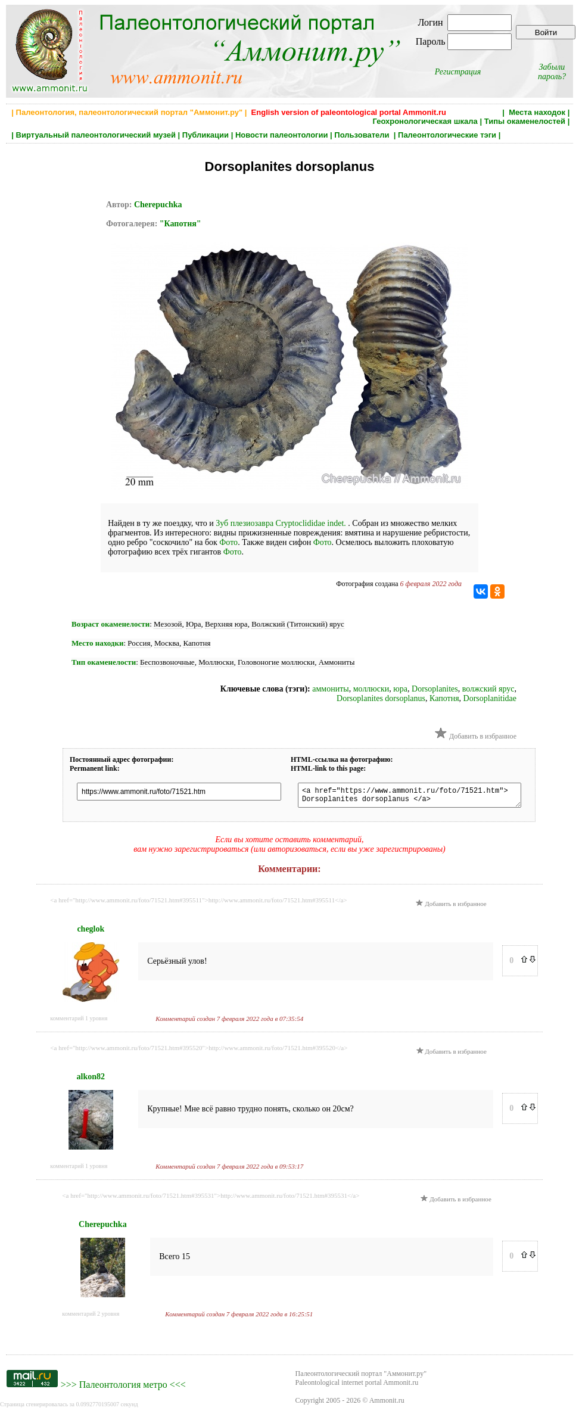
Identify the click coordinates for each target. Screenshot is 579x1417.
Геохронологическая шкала (424, 121)
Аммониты (337, 662)
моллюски (371, 688)
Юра (193, 623)
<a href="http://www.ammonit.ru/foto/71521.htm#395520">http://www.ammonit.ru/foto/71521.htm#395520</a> (198, 1051)
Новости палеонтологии (281, 134)
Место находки (97, 643)
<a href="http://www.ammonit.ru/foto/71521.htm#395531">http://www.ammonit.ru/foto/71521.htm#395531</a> (210, 1199)
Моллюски (216, 662)
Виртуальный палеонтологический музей (96, 134)
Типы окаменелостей (524, 121)
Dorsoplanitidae (489, 698)
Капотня (196, 643)
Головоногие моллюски (276, 662)
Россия (138, 643)
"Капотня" (180, 223)
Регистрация (458, 71)
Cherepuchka (158, 204)
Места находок (537, 112)
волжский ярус (488, 688)
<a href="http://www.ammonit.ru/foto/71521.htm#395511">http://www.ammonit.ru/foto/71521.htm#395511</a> (198, 903)
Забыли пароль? (552, 72)
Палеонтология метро (123, 1388)
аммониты (330, 688)
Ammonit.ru (386, 1404)
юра (400, 688)
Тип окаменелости (103, 662)
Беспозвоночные (167, 662)
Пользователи (362, 134)
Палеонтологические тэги (447, 134)
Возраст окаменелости (110, 623)
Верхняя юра (226, 623)
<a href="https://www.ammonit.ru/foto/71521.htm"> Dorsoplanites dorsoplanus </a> (421, 797)
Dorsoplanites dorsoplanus (381, 698)
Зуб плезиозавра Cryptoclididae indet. (282, 523)
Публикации (205, 134)
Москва (166, 643)
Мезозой (168, 623)
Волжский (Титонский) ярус (297, 623)
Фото (228, 542)
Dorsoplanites (435, 688)
